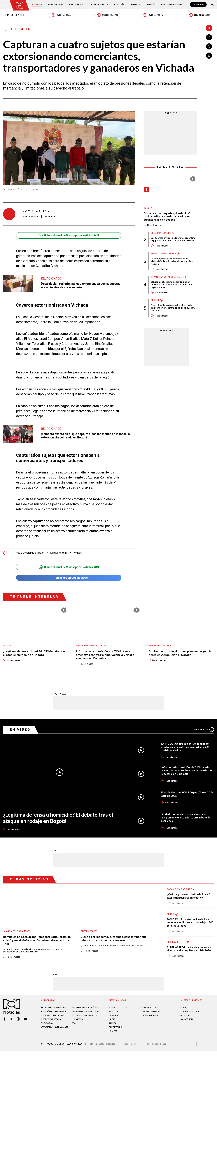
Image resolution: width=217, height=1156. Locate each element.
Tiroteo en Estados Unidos (166, 278)
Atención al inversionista (48, 1031)
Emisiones (13, 15)
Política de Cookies (131, 1046)
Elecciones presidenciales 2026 (94, 646)
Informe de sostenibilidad (80, 1013)
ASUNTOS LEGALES (152, 1012)
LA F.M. (112, 1020)
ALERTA (113, 1024)
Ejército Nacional (60, 553)
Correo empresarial (52, 1022)
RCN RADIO (114, 1016)
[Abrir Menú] (5, 4)
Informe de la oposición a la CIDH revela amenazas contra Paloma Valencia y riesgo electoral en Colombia (105, 655)
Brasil (170, 915)
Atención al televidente (54, 1012)
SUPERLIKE (185, 1016)
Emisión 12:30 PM (107, 15)
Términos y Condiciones (157, 1046)
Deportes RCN (76, 4)
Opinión (151, 4)
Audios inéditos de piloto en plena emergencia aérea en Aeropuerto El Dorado (180, 653)
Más (204, 730)
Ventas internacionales (85, 1018)
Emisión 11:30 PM (201, 15)
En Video (20, 730)
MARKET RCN (186, 1020)
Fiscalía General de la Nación (29, 553)
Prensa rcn (47, 1026)
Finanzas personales (163, 254)
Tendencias (135, 4)
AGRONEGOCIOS (150, 1016)
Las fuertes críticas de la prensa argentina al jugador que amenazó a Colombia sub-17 (173, 240)
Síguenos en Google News (69, 578)
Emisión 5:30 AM (60, 15)
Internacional (56, 4)
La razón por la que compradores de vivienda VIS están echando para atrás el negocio (172, 262)
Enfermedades (89, 932)
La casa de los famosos (17, 932)
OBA (74, 1026)
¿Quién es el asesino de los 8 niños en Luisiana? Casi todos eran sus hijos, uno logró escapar (171, 286)
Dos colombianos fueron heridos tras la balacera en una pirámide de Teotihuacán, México (173, 309)
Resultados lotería (178, 943)
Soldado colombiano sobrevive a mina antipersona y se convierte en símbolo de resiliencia (186, 818)
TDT (128, 1008)
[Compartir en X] (209, 47)
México (155, 301)
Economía (119, 4)
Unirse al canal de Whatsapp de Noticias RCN (69, 236)
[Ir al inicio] (20, 5)
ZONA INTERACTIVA (190, 1012)
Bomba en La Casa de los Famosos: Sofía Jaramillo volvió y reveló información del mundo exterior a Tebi (37, 941)
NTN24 (112, 1008)
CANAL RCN (198, 4)
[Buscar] (212, 4)
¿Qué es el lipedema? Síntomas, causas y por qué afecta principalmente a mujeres (114, 939)
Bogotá (148, 208)
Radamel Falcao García (180, 890)
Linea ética (78, 1022)
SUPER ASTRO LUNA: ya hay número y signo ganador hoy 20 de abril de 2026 (189, 950)
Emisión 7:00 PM (154, 15)
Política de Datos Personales (102, 1046)
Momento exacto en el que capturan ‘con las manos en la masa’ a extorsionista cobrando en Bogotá (86, 436)
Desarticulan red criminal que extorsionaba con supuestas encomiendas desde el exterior (81, 286)
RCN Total (114, 1012)
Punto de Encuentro (171, 4)
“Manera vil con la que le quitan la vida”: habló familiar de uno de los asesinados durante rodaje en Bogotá (168, 217)
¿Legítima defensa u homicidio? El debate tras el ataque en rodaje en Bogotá (34, 653)
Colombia (38, 4)
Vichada (79, 553)
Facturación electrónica (86, 1008)
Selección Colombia (162, 233)
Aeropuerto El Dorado (162, 646)
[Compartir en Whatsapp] (209, 56)
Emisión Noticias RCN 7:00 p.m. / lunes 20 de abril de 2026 (187, 794)
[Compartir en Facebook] (209, 37)
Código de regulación (53, 1018)
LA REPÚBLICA (149, 1008)
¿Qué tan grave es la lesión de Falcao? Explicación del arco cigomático (189, 897)
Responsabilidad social (54, 1008)
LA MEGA (113, 1032)
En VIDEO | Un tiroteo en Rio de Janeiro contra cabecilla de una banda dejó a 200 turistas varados (185, 747)
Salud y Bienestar (98, 4)
